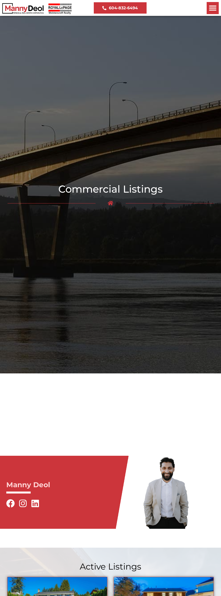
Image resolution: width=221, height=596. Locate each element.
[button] (213, 8)
